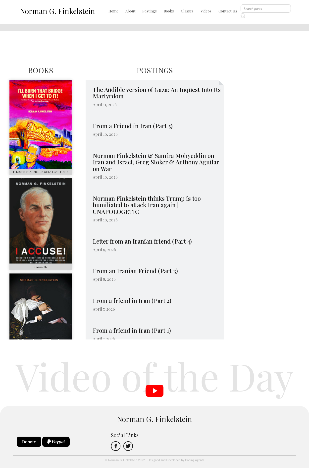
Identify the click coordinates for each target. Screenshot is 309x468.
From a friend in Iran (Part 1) (132, 330)
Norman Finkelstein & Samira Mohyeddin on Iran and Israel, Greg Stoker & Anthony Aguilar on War (156, 162)
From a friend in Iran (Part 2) (132, 300)
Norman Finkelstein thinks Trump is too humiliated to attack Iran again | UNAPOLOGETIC (147, 204)
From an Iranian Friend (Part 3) (135, 271)
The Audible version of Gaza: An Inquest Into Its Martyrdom (157, 92)
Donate (29, 441)
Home (113, 10)
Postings (149, 10)
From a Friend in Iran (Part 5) (133, 126)
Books (169, 10)
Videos (206, 10)
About (130, 10)
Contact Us (227, 10)
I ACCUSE (41, 266)
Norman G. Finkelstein (57, 11)
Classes (187, 10)
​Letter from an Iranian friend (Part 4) (142, 241)
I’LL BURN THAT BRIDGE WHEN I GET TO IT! (40, 172)
